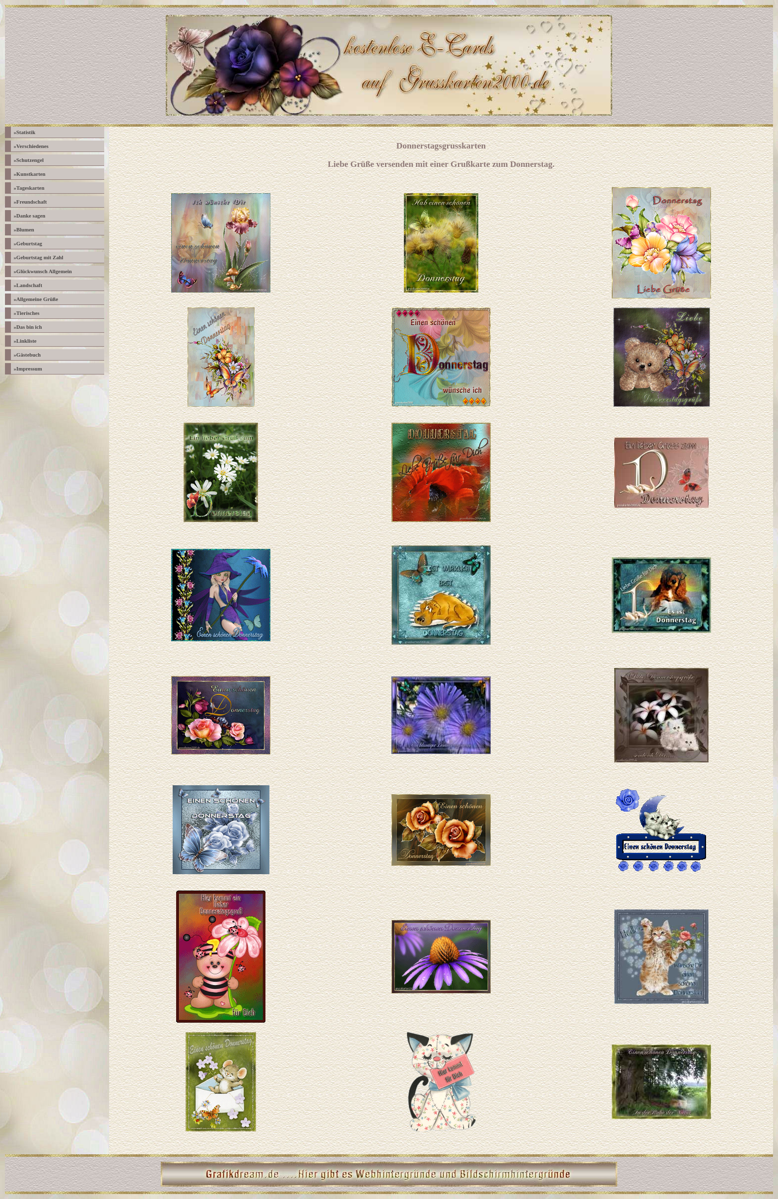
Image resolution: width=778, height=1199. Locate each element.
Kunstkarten (29, 174)
